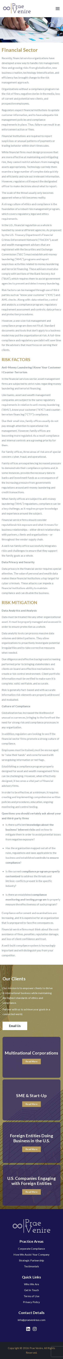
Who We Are (31, 1284)
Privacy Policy (31, 1302)
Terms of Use (31, 1296)
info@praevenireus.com (31, 1319)
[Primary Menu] (57, 8)
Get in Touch (31, 1290)
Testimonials (31, 1266)
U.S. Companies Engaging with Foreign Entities (31, 1181)
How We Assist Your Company (31, 1254)
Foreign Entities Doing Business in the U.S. (31, 1138)
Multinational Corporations (31, 1052)
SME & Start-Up (31, 1095)
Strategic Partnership (31, 1260)
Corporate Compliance (31, 1248)
